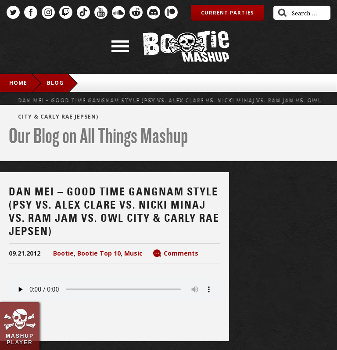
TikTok (83, 12)
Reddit (136, 12)
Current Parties (227, 12)
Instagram (48, 12)
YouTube (101, 12)
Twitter (13, 12)
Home (18, 83)
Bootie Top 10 (99, 253)
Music (133, 253)
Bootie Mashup (186, 46)
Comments (181, 253)
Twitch (65, 12)
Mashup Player (20, 339)
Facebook (30, 12)
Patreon (171, 12)
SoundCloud (118, 12)
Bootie (63, 253)
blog (55, 83)
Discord (153, 12)
